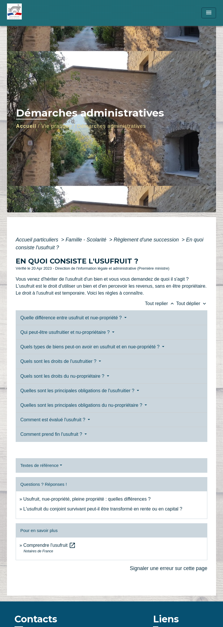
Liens (166, 619)
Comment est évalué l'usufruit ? (53, 419)
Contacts (36, 619)
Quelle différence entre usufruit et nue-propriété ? (71, 317)
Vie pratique (56, 126)
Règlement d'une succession (147, 240)
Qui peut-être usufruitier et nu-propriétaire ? (65, 332)
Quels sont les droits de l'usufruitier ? (59, 361)
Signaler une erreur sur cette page (168, 568)
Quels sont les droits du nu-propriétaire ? (62, 376)
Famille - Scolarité (87, 240)
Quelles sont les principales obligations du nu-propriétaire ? (81, 405)
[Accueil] (29, 13)
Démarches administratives (111, 126)
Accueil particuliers (38, 240)
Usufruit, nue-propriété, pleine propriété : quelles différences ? (86, 499)
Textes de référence (39, 465)
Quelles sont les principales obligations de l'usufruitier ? (78, 390)
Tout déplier (191, 303)
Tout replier (160, 303)
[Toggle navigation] (209, 13)
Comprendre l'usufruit (49, 545)
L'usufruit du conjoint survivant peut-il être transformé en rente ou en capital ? (102, 508)
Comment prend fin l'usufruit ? (51, 434)
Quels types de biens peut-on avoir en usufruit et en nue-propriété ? (90, 346)
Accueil (26, 126)
